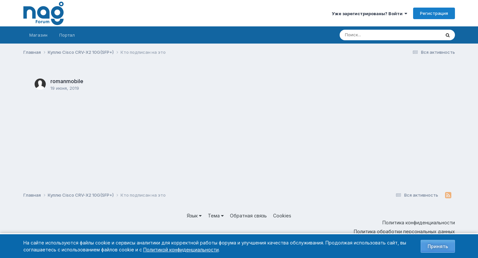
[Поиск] (377, 35)
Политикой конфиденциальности (181, 249)
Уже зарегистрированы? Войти (369, 13)
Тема (216, 215)
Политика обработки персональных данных (404, 231)
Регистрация (434, 13)
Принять (438, 246)
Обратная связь (248, 215)
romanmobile (66, 81)
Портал (67, 35)
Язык (194, 215)
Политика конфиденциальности (418, 222)
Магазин (38, 35)
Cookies (282, 215)
